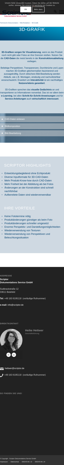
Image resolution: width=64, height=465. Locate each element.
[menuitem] (14, 461)
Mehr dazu (38, 9)
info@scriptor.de (16, 305)
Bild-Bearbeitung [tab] (11, 133)
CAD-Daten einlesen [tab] (13, 119)
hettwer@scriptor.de (14, 368)
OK (25, 9)
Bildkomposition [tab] (10, 126)
